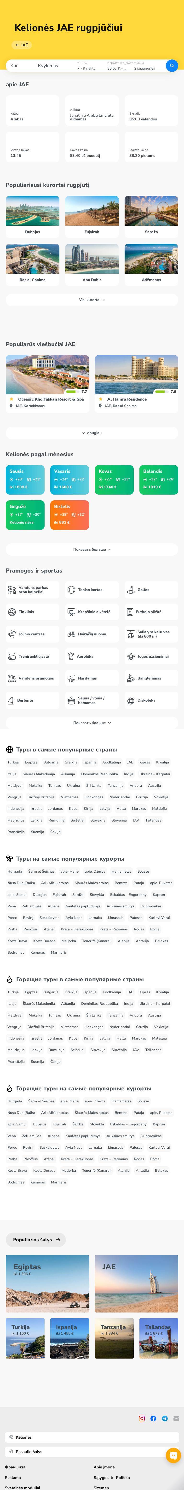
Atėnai (49, 929)
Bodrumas (15, 952)
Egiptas (31, 762)
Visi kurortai (92, 299)
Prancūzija (16, 831)
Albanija (68, 774)
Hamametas (121, 871)
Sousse (143, 871)
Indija (128, 774)
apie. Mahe (70, 871)
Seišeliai (77, 820)
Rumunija (56, 820)
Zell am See (31, 906)
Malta (121, 808)
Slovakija (98, 820)
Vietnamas (69, 797)
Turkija (13, 762)
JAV (136, 820)
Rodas (139, 929)
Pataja (139, 883)
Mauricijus (15, 820)
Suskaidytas (49, 917)
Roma (155, 929)
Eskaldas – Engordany (128, 894)
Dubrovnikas (151, 906)
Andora (136, 785)
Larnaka (95, 917)
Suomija (37, 831)
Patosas (136, 917)
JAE (24, 45)
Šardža (78, 894)
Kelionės (20, 1437)
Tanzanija (115, 785)
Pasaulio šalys (25, 1452)
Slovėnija (119, 820)
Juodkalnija (112, 762)
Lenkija (36, 820)
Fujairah (59, 894)
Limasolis (115, 917)
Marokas (139, 808)
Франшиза (15, 1467)
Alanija (124, 941)
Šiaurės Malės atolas (92, 883)
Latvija (104, 808)
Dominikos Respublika (99, 774)
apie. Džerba (95, 871)
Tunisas (54, 785)
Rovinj (28, 917)
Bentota (121, 883)
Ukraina (73, 785)
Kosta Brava (17, 941)
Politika (123, 1478)
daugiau (92, 433)
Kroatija (162, 762)
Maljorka (69, 941)
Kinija (88, 808)
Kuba (73, 808)
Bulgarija (50, 762)
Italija (12, 774)
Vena (11, 906)
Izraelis (36, 808)
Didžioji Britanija (41, 797)
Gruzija (142, 797)
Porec (12, 917)
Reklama (13, 1478)
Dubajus (39, 894)
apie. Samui (17, 894)
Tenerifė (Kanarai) (97, 941)
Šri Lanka (94, 785)
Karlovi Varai (159, 917)
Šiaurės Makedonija (39, 774)
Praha (12, 929)
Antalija (142, 941)
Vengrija (14, 797)
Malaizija (159, 808)
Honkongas (94, 797)
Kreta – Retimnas (114, 929)
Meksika (35, 785)
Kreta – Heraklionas (77, 929)
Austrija (154, 785)
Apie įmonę (104, 1467)
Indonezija (15, 808)
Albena (54, 906)
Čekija (55, 831)
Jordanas (55, 808)
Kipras (144, 762)
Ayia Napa (73, 917)
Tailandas (153, 820)
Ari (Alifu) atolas (55, 883)
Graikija (71, 762)
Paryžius (30, 929)
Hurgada (14, 871)
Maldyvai (15, 785)
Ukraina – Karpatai (154, 774)
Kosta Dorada (44, 941)
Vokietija (161, 797)
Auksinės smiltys (120, 906)
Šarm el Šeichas (41, 871)
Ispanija (90, 762)
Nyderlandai (119, 797)
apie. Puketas (161, 883)
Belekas (161, 941)
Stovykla (97, 894)
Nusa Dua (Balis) (21, 883)
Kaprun (159, 894)
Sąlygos (101, 1478)
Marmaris (59, 952)
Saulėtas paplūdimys (83, 906)
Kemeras (37, 952)
